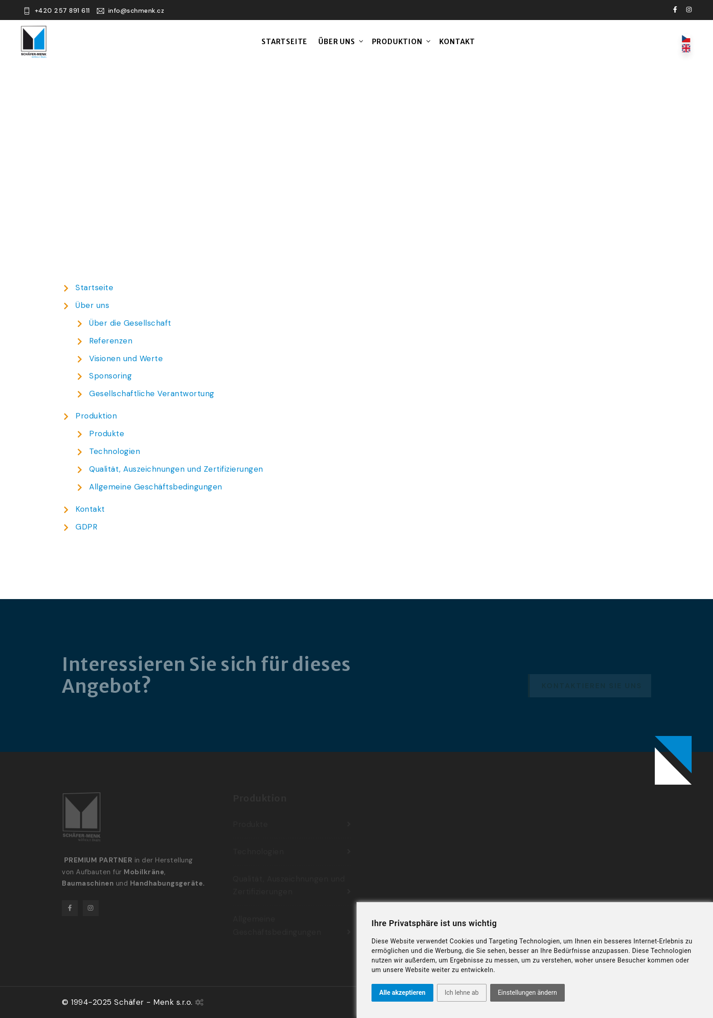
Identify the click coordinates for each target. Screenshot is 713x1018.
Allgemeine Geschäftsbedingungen (155, 487)
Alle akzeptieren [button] (402, 992)
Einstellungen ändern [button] (527, 992)
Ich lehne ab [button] (462, 992)
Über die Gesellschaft (130, 323)
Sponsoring (110, 376)
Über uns (336, 41)
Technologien (114, 451)
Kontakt (457, 41)
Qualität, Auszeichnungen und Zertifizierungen (176, 469)
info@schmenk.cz (136, 10)
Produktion (397, 41)
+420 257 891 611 (62, 10)
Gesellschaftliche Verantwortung (152, 393)
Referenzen (110, 341)
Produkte (106, 433)
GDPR (86, 527)
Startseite (284, 41)
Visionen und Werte (126, 358)
